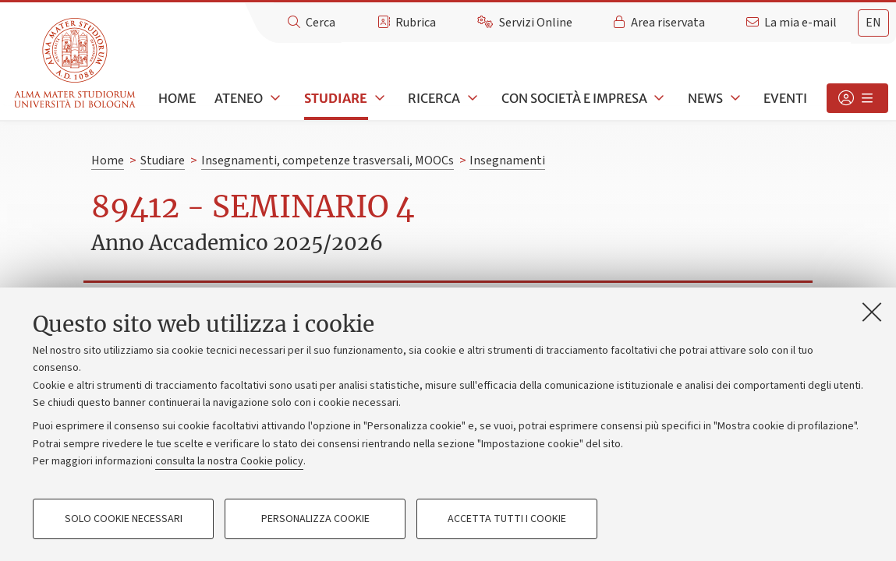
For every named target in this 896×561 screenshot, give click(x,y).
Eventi (785, 98)
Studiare (335, 98)
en (873, 22)
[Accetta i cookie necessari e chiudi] (871, 311)
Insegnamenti (507, 160)
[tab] (873, 23)
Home (177, 98)
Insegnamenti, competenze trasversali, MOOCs (327, 160)
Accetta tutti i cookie (507, 519)
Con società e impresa (574, 98)
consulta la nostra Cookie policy (229, 461)
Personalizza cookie (315, 519)
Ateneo (238, 98)
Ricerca (434, 98)
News (705, 98)
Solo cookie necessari (123, 519)
